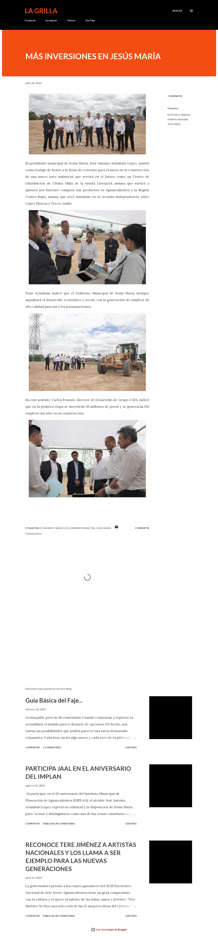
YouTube (90, 20)
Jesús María (174, 124)
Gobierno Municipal (178, 119)
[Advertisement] (82, 645)
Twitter (71, 20)
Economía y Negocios (179, 114)
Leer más (131, 747)
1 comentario (52, 747)
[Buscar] (177, 10)
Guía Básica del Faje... (53, 700)
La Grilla (41, 11)
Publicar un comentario (59, 823)
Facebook (30, 20)
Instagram (51, 20)
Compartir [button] (175, 96)
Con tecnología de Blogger (109, 929)
